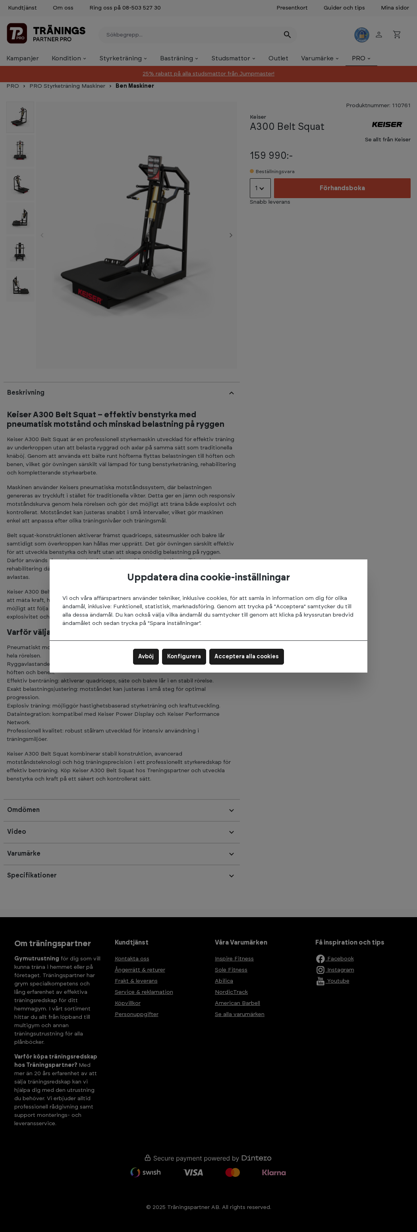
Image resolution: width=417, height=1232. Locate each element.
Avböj (146, 656)
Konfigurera (184, 656)
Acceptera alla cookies (246, 656)
